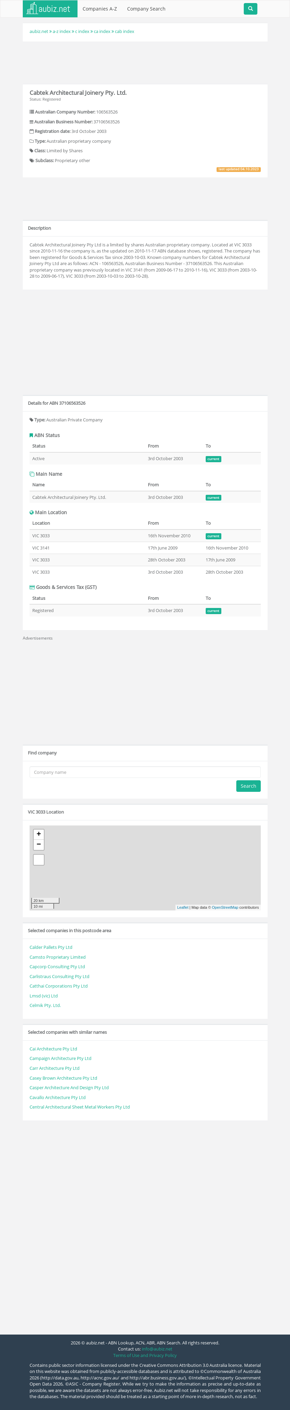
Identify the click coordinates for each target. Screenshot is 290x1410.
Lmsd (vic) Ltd (44, 996)
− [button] (38, 845)
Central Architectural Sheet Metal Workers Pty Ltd (80, 1107)
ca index (102, 31)
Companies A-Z (100, 8)
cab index (124, 31)
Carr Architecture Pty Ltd (55, 1068)
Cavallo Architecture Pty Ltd (58, 1097)
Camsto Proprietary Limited (58, 957)
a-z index (62, 31)
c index (82, 31)
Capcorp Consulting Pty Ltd (57, 966)
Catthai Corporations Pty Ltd (59, 986)
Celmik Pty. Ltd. (45, 1005)
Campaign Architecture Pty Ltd (60, 1058)
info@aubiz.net (157, 1349)
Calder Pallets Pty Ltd (51, 947)
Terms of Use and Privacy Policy (145, 1355)
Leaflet (182, 907)
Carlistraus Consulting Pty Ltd (59, 976)
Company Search (146, 8)
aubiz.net (39, 31)
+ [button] (38, 835)
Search (248, 786)
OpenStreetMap (225, 907)
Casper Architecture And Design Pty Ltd (69, 1087)
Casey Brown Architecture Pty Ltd (63, 1078)
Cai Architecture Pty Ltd (53, 1049)
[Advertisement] (146, 62)
